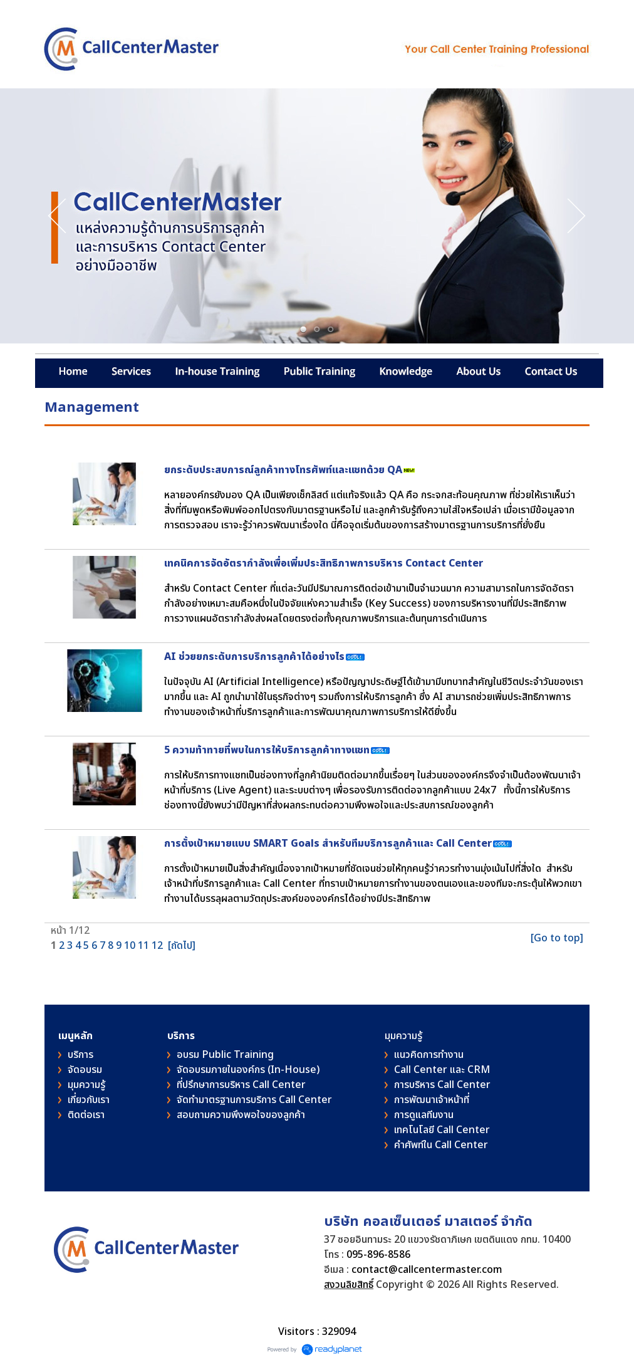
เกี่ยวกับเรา (89, 1099)
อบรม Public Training (225, 1054)
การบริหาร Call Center (442, 1084)
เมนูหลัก (75, 1036)
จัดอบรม (85, 1069)
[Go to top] (557, 938)
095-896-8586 (378, 1254)
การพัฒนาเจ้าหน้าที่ (431, 1099)
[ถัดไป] (181, 945)
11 (143, 945)
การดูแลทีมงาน (424, 1114)
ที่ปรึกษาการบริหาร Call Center (241, 1084)
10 (129, 945)
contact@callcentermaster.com (426, 1269)
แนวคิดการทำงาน (429, 1054)
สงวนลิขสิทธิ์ (348, 1284)
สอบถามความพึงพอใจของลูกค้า (241, 1114)
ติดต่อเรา (86, 1114)
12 (157, 945)
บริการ (80, 1054)
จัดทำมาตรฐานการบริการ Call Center (254, 1099)
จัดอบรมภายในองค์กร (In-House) (248, 1069)
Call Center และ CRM (442, 1069)
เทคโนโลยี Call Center (442, 1130)
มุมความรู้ (86, 1084)
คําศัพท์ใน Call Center (441, 1145)
